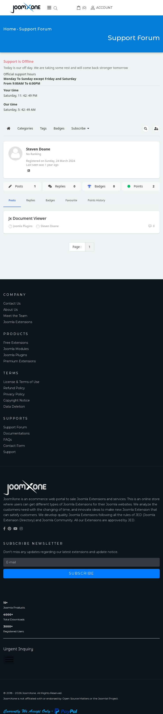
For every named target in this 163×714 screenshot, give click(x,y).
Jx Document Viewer (27, 218)
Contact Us (11, 303)
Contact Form (14, 446)
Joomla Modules (16, 349)
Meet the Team (15, 316)
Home (9, 29)
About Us (10, 310)
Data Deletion (14, 407)
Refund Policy (14, 388)
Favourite (71, 200)
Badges (50, 200)
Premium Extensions (19, 361)
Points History (96, 200)
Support (9, 452)
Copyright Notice (16, 400)
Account (101, 8)
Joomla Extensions (17, 322)
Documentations (16, 433)
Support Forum (15, 427)
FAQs (7, 440)
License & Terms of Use (21, 382)
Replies (30, 200)
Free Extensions (15, 343)
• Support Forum (34, 29)
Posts (12, 200)
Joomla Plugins (15, 355)
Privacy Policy (14, 394)
